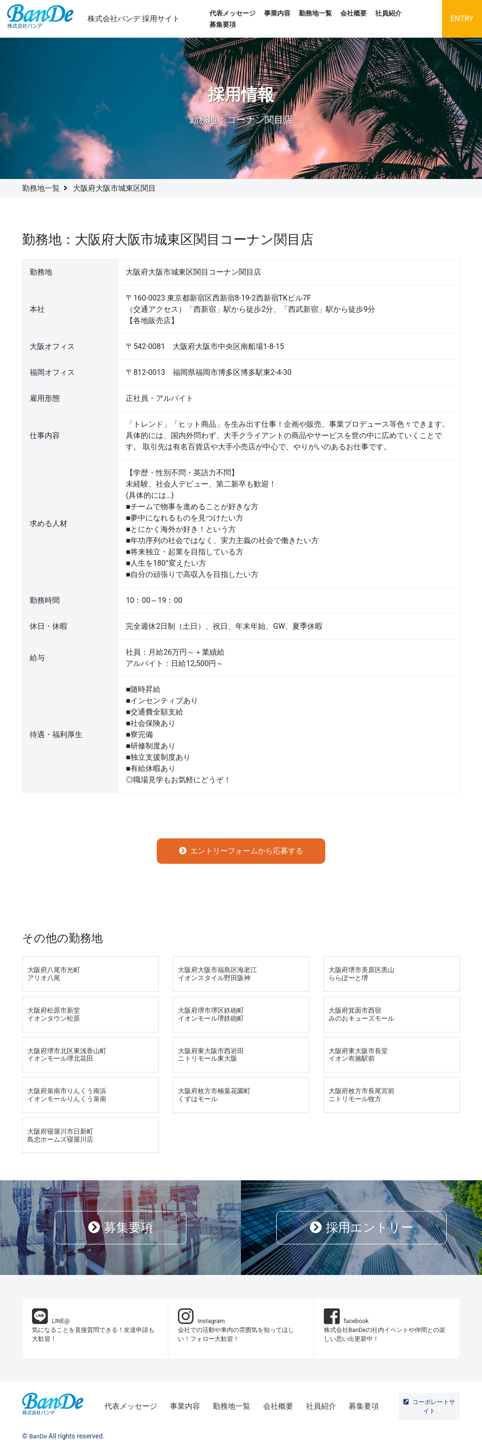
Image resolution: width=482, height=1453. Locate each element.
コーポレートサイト (429, 1406)
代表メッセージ (232, 13)
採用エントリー (361, 1227)
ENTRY (462, 18)
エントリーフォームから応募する (241, 850)
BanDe (38, 1436)
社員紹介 (388, 13)
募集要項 (222, 25)
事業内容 (277, 13)
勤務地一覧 (315, 13)
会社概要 (353, 13)
